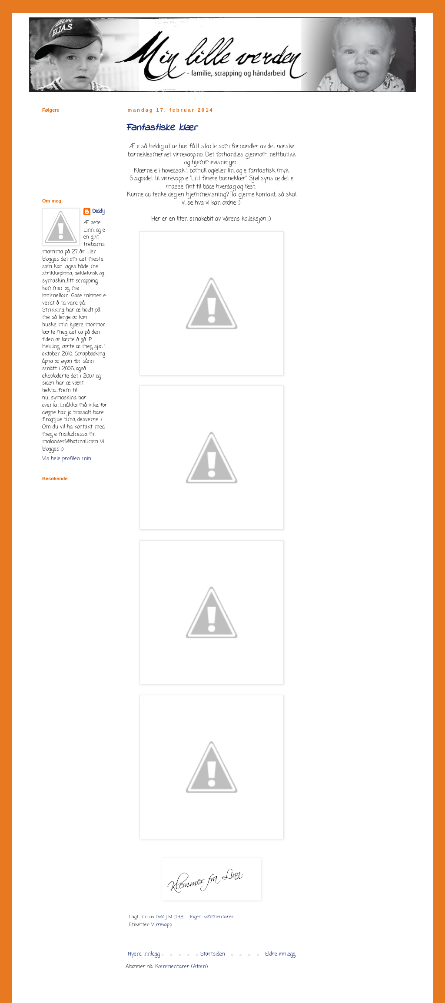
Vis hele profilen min (66, 459)
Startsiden (212, 954)
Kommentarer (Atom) (181, 967)
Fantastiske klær (161, 128)
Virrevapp (161, 924)
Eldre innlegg (280, 954)
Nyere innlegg (144, 954)
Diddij (98, 212)
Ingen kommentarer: (213, 916)
